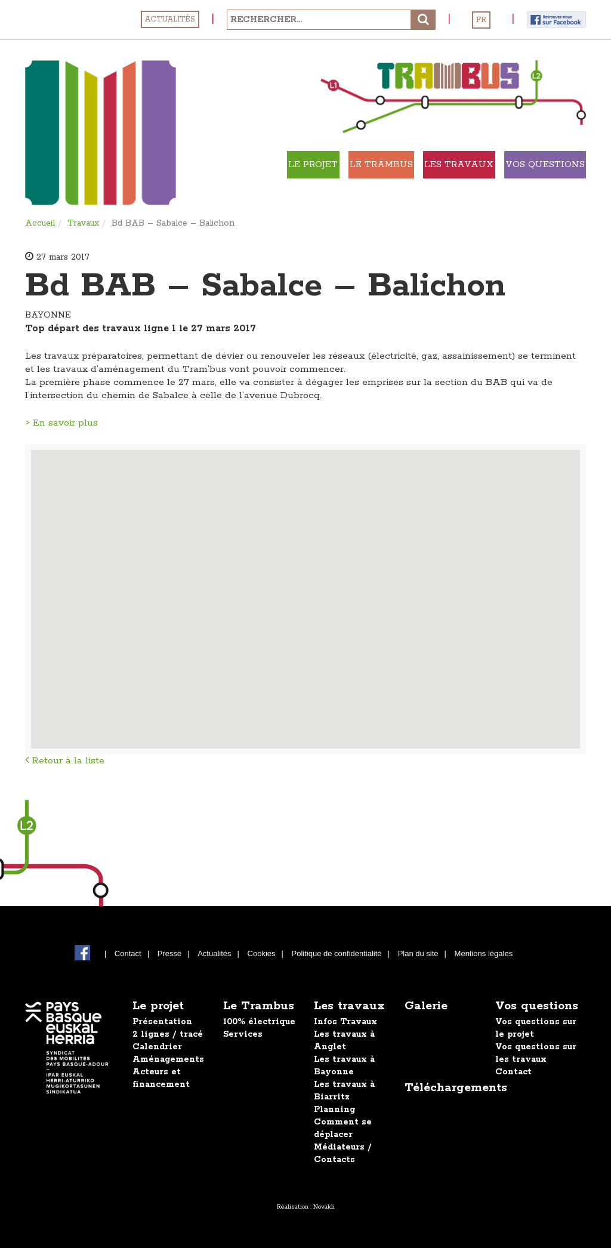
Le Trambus (412, 164)
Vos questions (536, 1006)
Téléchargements (456, 1087)
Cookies (262, 953)
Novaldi (324, 1207)
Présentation (162, 1021)
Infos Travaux (345, 1021)
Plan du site (418, 953)
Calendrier (157, 1046)
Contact (128, 953)
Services (243, 1034)
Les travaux (526, 164)
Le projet (309, 164)
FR (481, 20)
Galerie (426, 1006)
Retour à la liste (64, 760)
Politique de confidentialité (337, 953)
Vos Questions (525, 192)
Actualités (170, 19)
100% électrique (259, 1021)
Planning (334, 1109)
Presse (169, 953)
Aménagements (168, 1059)
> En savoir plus (61, 423)
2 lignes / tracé (167, 1034)
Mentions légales (484, 953)
